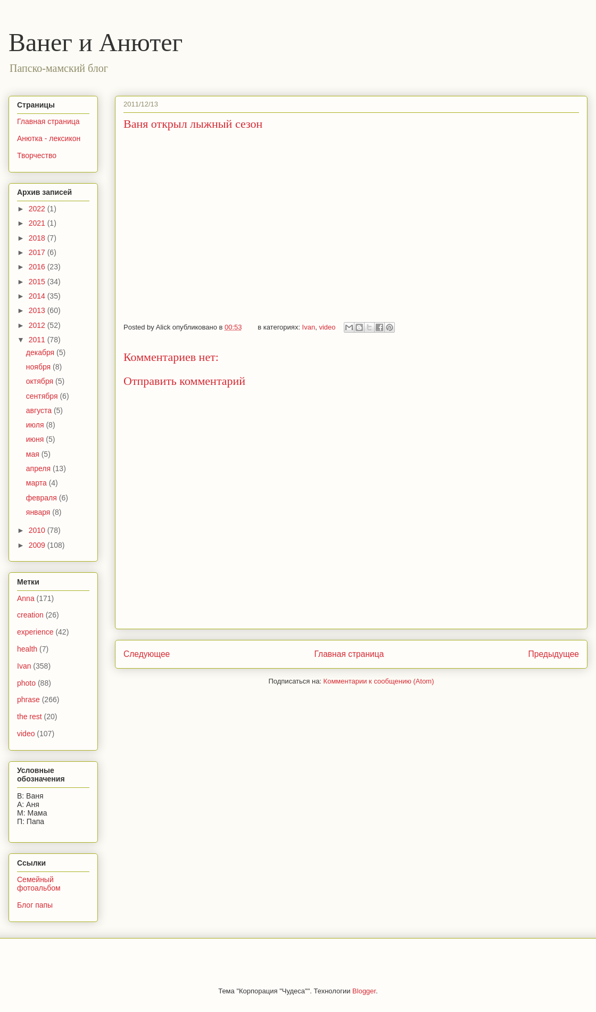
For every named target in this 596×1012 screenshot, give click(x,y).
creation (30, 615)
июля (36, 425)
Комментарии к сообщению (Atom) (379, 681)
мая (34, 454)
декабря (41, 352)
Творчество (36, 155)
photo (26, 683)
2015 (38, 281)
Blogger (364, 991)
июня (36, 439)
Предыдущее (553, 654)
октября (40, 381)
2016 (38, 266)
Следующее (146, 654)
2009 (38, 545)
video (327, 327)
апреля (39, 468)
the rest (29, 716)
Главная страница (349, 654)
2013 (38, 310)
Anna (26, 598)
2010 (38, 530)
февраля (42, 497)
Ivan (309, 327)
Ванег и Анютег (96, 42)
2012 (38, 325)
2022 (38, 208)
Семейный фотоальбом (39, 884)
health (27, 649)
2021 (38, 223)
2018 (38, 238)
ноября (39, 367)
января (39, 512)
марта (37, 483)
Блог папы (35, 905)
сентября (43, 396)
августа (40, 410)
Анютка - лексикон (48, 138)
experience (35, 632)
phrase (28, 699)
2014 (38, 296)
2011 (38, 339)
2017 (38, 252)
